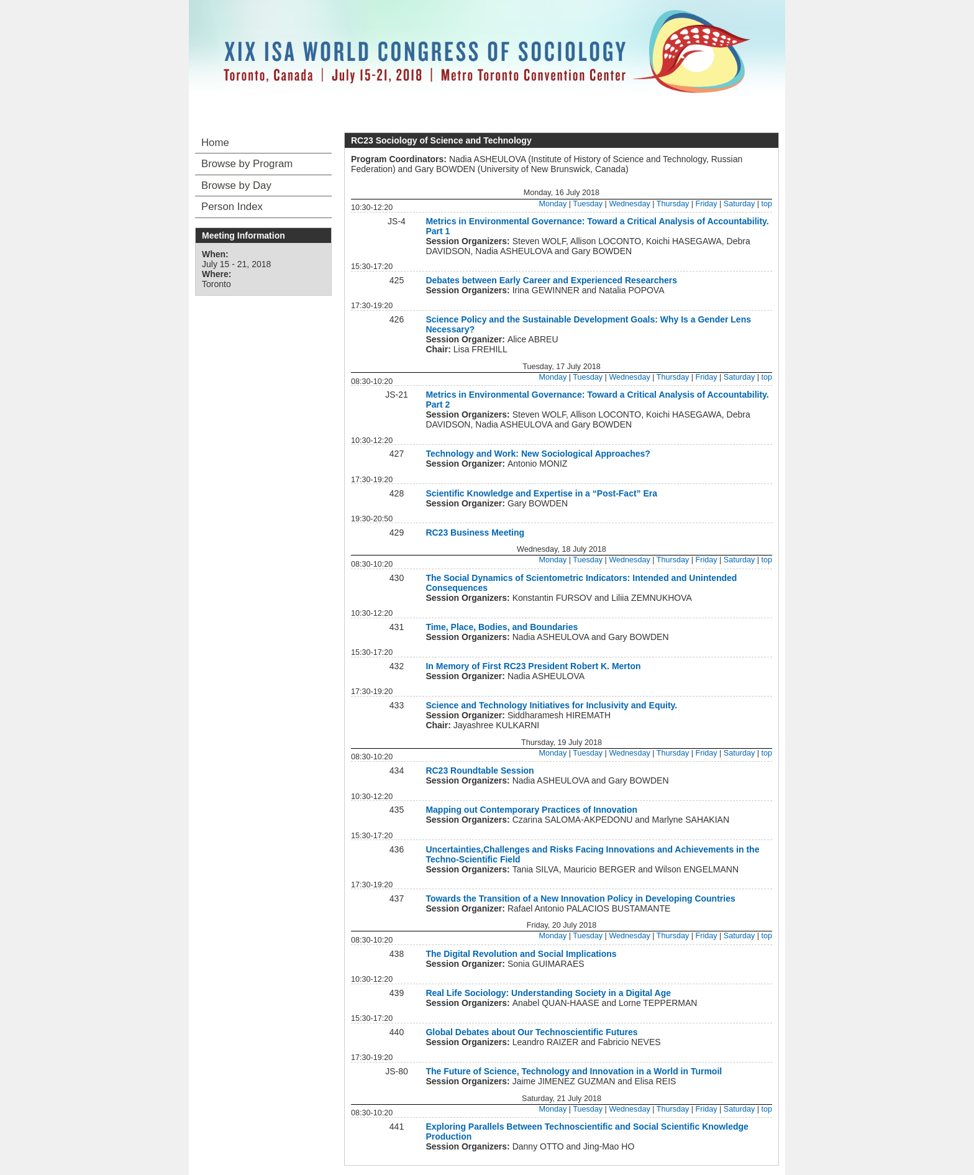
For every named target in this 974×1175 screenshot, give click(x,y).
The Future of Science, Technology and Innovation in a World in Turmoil (574, 1071)
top (766, 203)
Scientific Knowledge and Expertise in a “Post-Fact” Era (541, 493)
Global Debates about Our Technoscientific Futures (531, 1032)
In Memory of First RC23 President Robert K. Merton (533, 666)
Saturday (739, 203)
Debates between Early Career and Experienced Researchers (551, 280)
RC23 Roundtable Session (480, 770)
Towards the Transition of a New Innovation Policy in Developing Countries (580, 898)
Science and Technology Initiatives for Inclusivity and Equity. (551, 705)
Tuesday (588, 203)
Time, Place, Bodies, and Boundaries (502, 627)
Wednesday (629, 203)
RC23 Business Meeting (475, 532)
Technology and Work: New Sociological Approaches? (538, 454)
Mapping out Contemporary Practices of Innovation (531, 810)
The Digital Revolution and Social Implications (521, 954)
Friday (706, 203)
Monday (553, 203)
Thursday (673, 203)
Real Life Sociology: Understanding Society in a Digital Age (548, 993)
